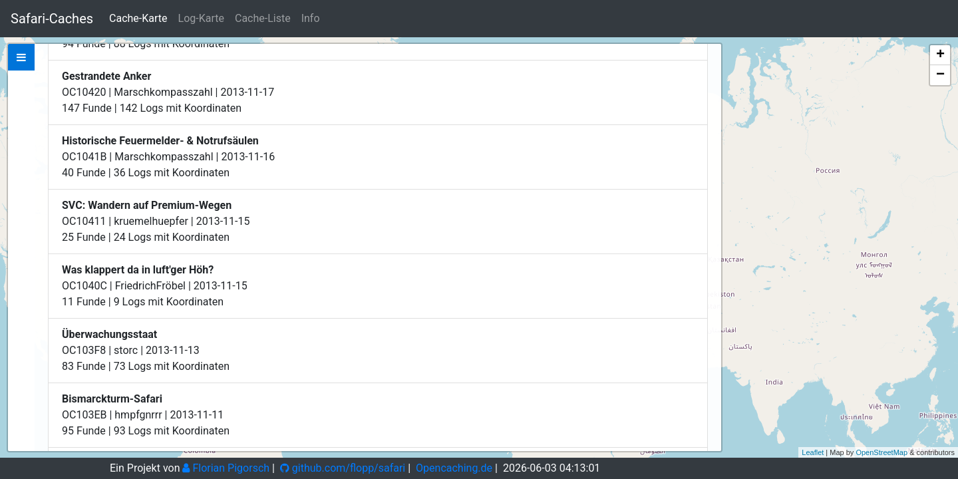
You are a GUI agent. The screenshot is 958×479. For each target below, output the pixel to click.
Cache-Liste (263, 18)
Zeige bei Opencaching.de (172, 129)
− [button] (940, 75)
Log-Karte (201, 18)
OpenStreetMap (881, 452)
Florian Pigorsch (225, 468)
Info (310, 18)
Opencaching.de (454, 468)
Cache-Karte (138, 18)
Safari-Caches (52, 19)
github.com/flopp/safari (342, 468)
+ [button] (940, 55)
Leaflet (813, 452)
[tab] (21, 57)
